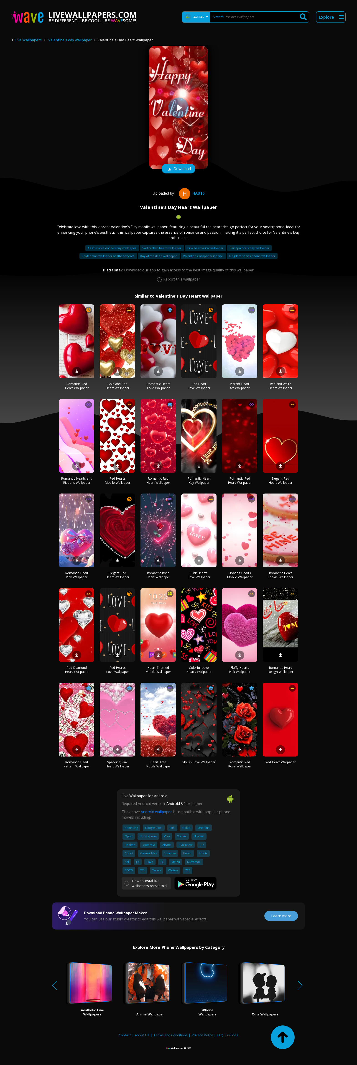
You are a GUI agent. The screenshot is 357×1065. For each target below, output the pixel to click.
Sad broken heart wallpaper (162, 248)
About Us (142, 1035)
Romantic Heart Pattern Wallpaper (77, 764)
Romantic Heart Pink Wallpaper (76, 575)
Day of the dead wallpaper (159, 256)
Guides (232, 1035)
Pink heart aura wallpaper (205, 248)
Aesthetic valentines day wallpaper (112, 248)
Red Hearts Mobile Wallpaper (117, 480)
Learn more (281, 915)
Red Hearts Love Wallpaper (117, 669)
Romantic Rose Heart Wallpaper (158, 575)
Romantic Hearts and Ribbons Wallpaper (76, 480)
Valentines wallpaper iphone (203, 256)
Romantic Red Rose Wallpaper (239, 764)
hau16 (191, 193)
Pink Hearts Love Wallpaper (199, 575)
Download (178, 169)
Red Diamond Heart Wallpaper (77, 669)
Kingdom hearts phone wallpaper (252, 256)
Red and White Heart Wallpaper (280, 386)
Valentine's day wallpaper (70, 40)
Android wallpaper (156, 811)
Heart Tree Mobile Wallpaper (158, 764)
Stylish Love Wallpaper (198, 762)
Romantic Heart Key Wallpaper (199, 480)
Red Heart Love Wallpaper (199, 386)
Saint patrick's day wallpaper (249, 248)
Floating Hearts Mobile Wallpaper (239, 575)
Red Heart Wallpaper (280, 762)
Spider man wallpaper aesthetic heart (108, 256)
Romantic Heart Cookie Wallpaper (280, 575)
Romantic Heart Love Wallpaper (158, 386)
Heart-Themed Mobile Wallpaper (158, 669)
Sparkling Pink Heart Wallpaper (117, 764)
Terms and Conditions (170, 1035)
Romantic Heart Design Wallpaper (280, 669)
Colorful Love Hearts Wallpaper (199, 669)
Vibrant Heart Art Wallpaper (240, 386)
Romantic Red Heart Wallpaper (77, 386)
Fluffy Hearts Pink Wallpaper (239, 669)
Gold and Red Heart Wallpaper (117, 386)
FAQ (220, 1035)
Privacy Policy (202, 1035)
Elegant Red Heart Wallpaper (280, 480)
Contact (125, 1035)
